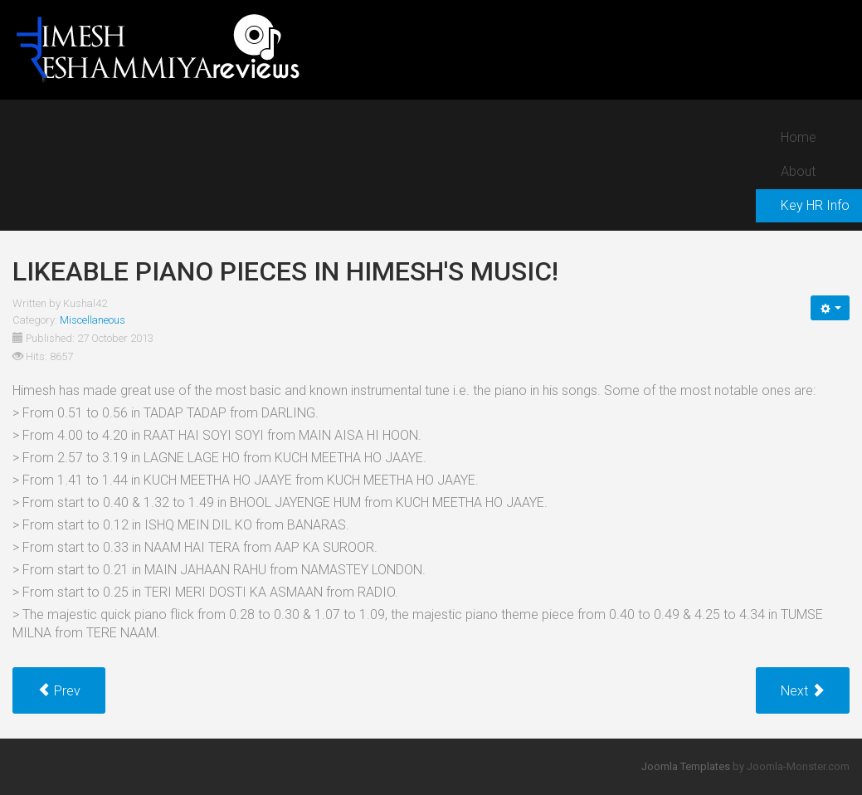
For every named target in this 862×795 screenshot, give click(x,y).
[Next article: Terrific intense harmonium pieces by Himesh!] (803, 690)
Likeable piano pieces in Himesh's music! (285, 271)
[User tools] (830, 307)
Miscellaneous (92, 320)
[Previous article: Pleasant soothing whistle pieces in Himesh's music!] (58, 690)
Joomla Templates (685, 766)
